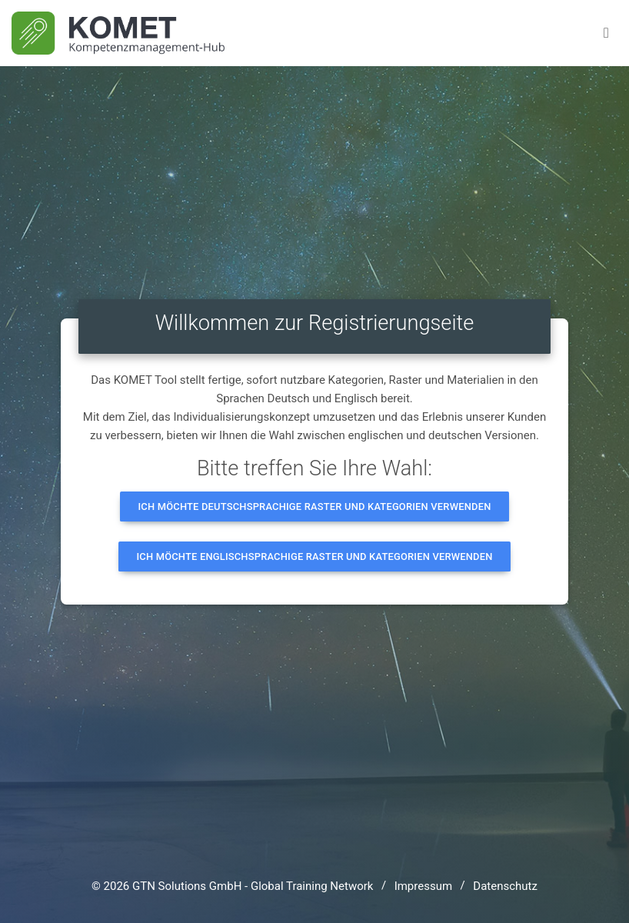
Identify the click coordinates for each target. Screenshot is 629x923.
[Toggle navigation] (606, 33)
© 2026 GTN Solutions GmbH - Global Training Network (232, 885)
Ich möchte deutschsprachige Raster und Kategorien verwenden (314, 506)
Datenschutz (505, 885)
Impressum (423, 885)
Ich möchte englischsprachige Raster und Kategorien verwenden (314, 556)
